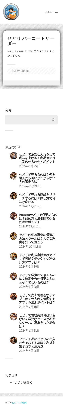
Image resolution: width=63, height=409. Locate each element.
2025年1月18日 (20, 70)
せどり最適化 (23, 382)
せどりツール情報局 (19, 403)
